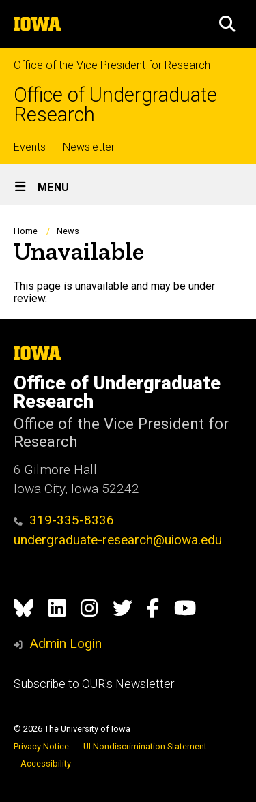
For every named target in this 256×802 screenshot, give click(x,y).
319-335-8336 (64, 520)
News (68, 231)
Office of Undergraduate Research (115, 105)
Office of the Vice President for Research (112, 65)
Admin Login (65, 643)
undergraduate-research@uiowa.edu (118, 540)
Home (26, 231)
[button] (227, 24)
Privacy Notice (41, 746)
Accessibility (45, 763)
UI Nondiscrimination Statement (145, 746)
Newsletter (89, 146)
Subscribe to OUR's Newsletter (94, 684)
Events (30, 146)
